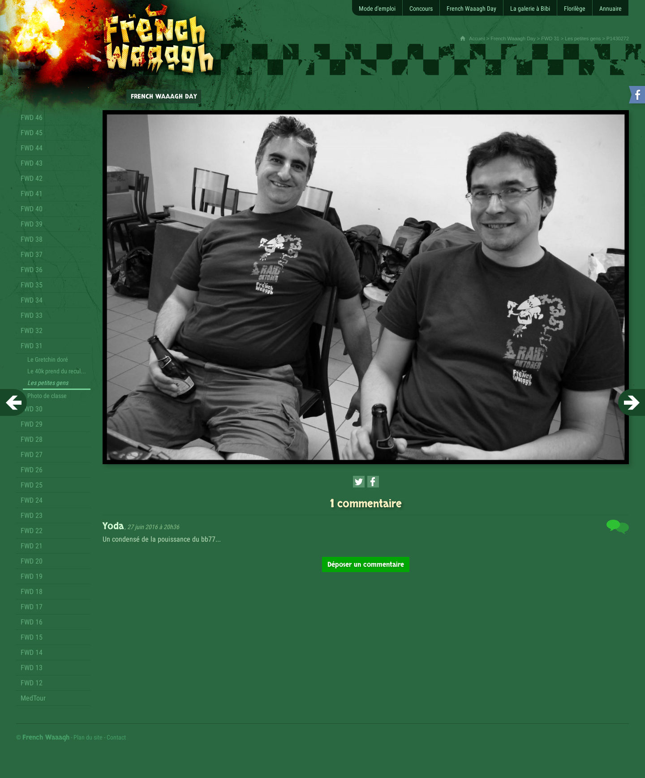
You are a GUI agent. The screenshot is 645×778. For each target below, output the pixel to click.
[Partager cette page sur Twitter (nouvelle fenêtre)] (359, 481)
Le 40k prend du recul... (56, 371)
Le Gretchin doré (47, 359)
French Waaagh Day (512, 38)
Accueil (477, 38)
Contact (116, 737)
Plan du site (88, 737)
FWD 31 (550, 38)
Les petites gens (583, 38)
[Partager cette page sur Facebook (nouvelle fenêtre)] (373, 481)
